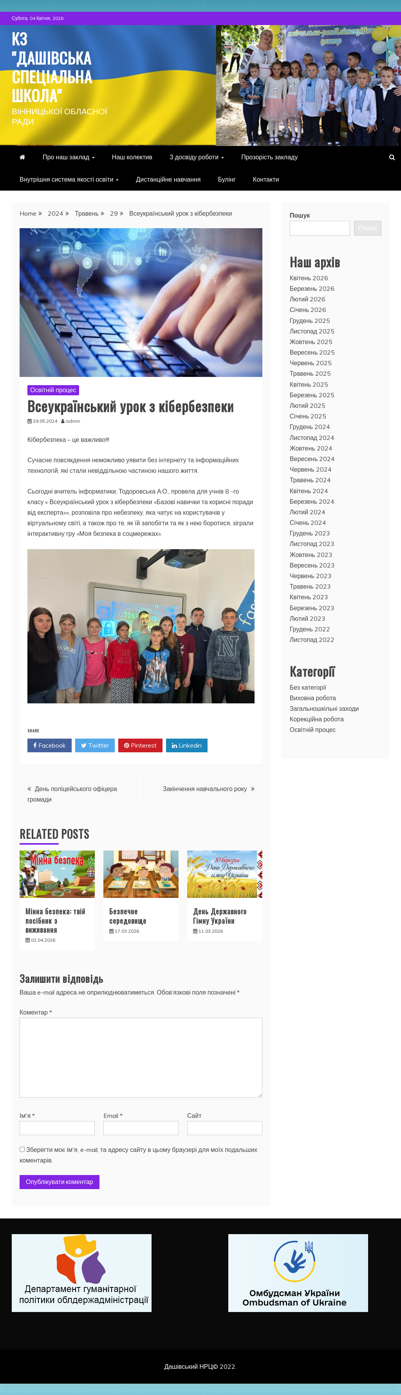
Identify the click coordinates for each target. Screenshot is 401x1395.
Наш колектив (132, 156)
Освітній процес (53, 389)
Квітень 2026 (309, 277)
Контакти (266, 179)
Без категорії (308, 687)
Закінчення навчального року (205, 788)
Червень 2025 (311, 362)
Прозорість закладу (269, 156)
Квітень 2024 (309, 490)
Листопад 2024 (312, 437)
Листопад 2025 (312, 331)
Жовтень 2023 (311, 554)
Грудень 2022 (310, 629)
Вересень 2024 (312, 458)
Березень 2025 (312, 394)
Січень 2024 (308, 522)
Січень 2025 (308, 416)
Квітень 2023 (309, 596)
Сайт (194, 1115)
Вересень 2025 (312, 352)
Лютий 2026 (307, 299)
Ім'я (27, 1115)
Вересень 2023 (312, 565)
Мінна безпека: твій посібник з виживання (55, 920)
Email (113, 1115)
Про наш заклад (66, 156)
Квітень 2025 (309, 384)
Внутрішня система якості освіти (66, 179)
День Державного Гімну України (220, 915)
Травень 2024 (310, 479)
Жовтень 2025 (311, 341)
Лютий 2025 (307, 405)
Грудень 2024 (310, 426)
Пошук (300, 215)
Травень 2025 (310, 373)
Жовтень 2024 (311, 448)
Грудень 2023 (310, 533)
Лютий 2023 (307, 618)
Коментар (36, 1012)
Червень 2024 (311, 469)
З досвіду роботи (194, 156)
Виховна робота (313, 697)
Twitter (95, 745)
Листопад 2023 (312, 543)
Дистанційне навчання (168, 179)
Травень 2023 (310, 586)
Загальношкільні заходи (324, 708)
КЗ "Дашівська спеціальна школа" (54, 66)
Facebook (49, 745)
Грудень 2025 (310, 320)
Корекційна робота (317, 719)
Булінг (227, 179)
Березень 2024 (312, 501)
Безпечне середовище (127, 915)
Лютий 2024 (307, 511)
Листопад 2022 (312, 639)
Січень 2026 (308, 309)
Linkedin (187, 745)
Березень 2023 (312, 607)
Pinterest (140, 745)
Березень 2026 (312, 288)
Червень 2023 (311, 575)
